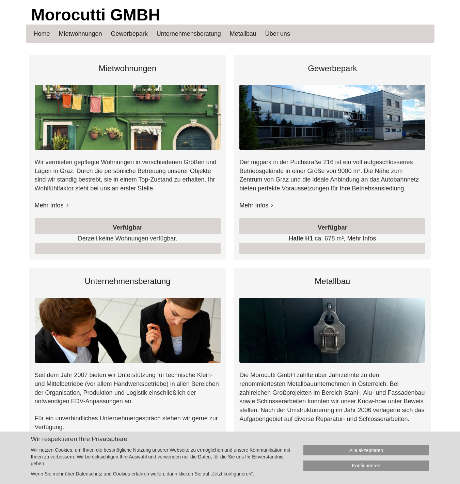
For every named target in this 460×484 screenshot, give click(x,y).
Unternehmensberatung (128, 281)
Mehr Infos (49, 205)
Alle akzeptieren (366, 450)
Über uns (277, 33)
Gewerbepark (332, 68)
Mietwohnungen (127, 68)
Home (42, 33)
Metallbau (332, 281)
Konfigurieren (366, 465)
